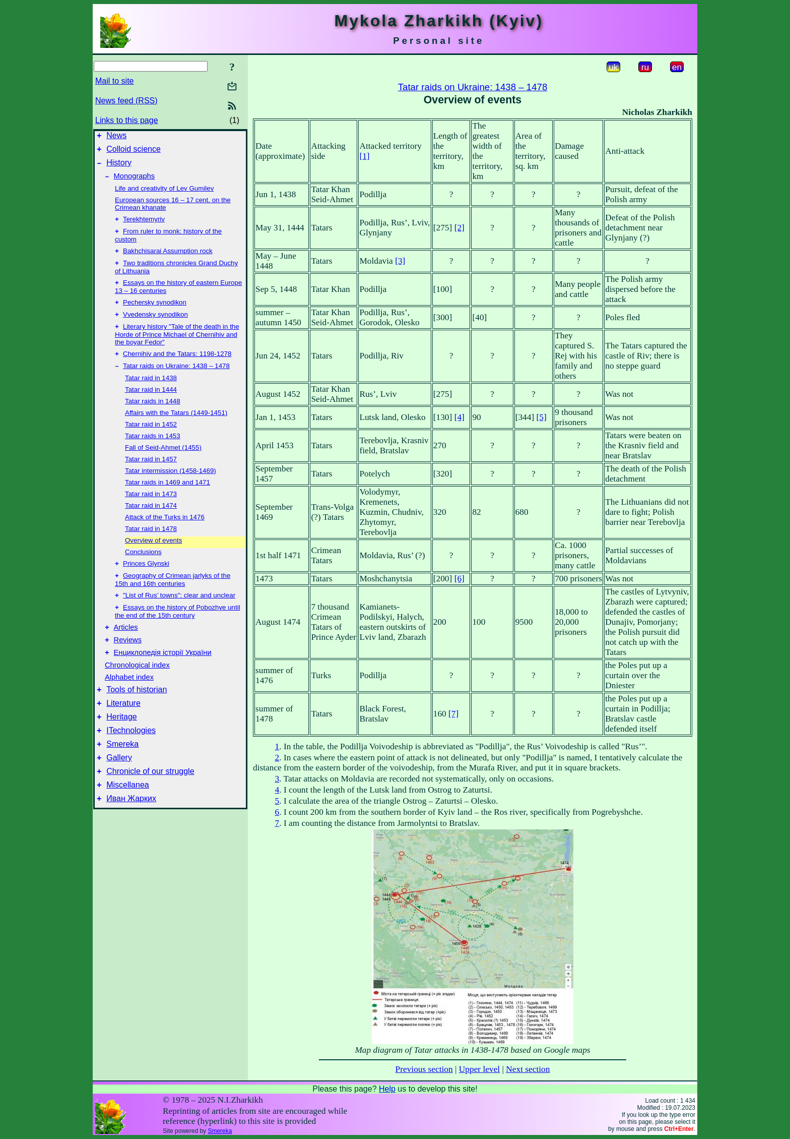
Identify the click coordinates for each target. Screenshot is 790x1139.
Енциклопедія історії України (163, 677)
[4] (459, 417)
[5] (542, 417)
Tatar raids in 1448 (152, 417)
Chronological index (137, 690)
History (118, 167)
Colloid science (133, 152)
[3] (400, 261)
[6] (459, 578)
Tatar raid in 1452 (151, 440)
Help (387, 1089)
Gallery (119, 791)
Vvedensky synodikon (155, 327)
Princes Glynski (146, 580)
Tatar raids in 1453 (152, 452)
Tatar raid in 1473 (151, 510)
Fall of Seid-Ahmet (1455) (163, 463)
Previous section (424, 1069)
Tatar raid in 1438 (151, 394)
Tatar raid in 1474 (151, 521)
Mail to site (114, 81)
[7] (453, 713)
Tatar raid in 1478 (151, 545)
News (116, 137)
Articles (126, 649)
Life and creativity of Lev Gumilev (164, 194)
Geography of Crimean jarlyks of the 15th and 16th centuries (172, 598)
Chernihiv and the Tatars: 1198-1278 (177, 369)
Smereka (122, 776)
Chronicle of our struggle (150, 806)
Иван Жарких (131, 836)
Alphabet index (129, 702)
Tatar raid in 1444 (151, 405)
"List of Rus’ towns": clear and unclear (179, 614)
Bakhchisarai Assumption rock (168, 260)
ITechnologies (131, 761)
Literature (123, 731)
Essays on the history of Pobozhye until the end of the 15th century (177, 631)
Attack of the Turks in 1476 (165, 533)
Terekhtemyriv (144, 226)
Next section (528, 1069)
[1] (364, 156)
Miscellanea (127, 821)
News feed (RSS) (126, 100)
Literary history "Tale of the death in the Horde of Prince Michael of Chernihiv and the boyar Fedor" (177, 348)
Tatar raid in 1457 (151, 475)
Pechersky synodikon (154, 314)
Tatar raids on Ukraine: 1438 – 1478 (176, 382)
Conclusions (143, 568)
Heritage (121, 746)
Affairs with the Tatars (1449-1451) (176, 429)
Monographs (134, 182)
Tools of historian (136, 715)
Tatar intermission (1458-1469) (170, 487)
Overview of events (153, 556)
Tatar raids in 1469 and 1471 (167, 498)
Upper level (479, 1069)
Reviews (128, 663)
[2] (459, 227)
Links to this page (126, 120)
